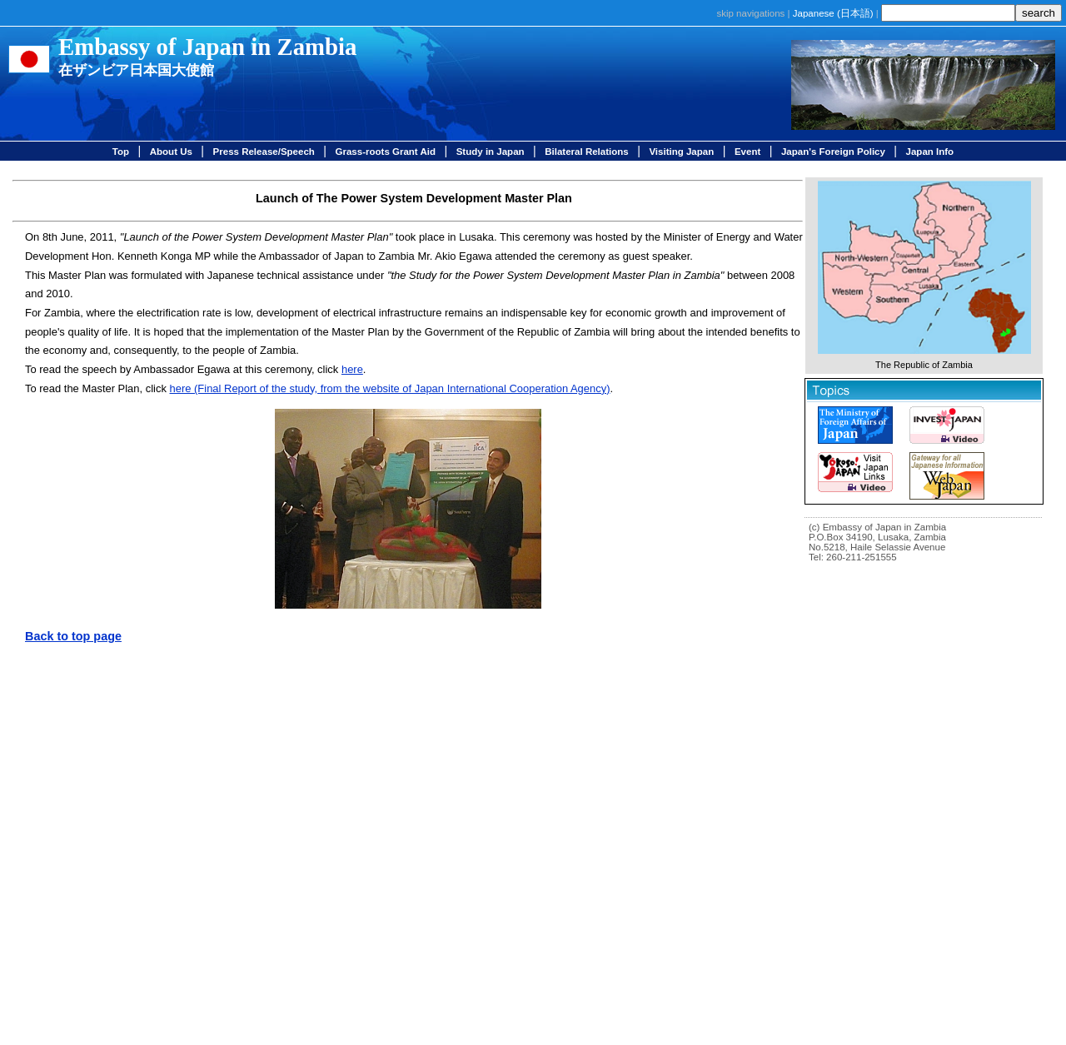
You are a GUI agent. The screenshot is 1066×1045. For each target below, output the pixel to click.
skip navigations (750, 13)
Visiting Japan (681, 152)
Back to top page (73, 636)
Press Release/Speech (264, 152)
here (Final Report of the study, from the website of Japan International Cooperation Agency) (390, 388)
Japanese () (833, 13)
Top (120, 152)
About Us (171, 152)
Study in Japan (490, 152)
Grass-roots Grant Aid (386, 152)
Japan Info (930, 152)
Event (747, 152)
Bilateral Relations (586, 152)
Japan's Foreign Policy (833, 152)
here (352, 369)
